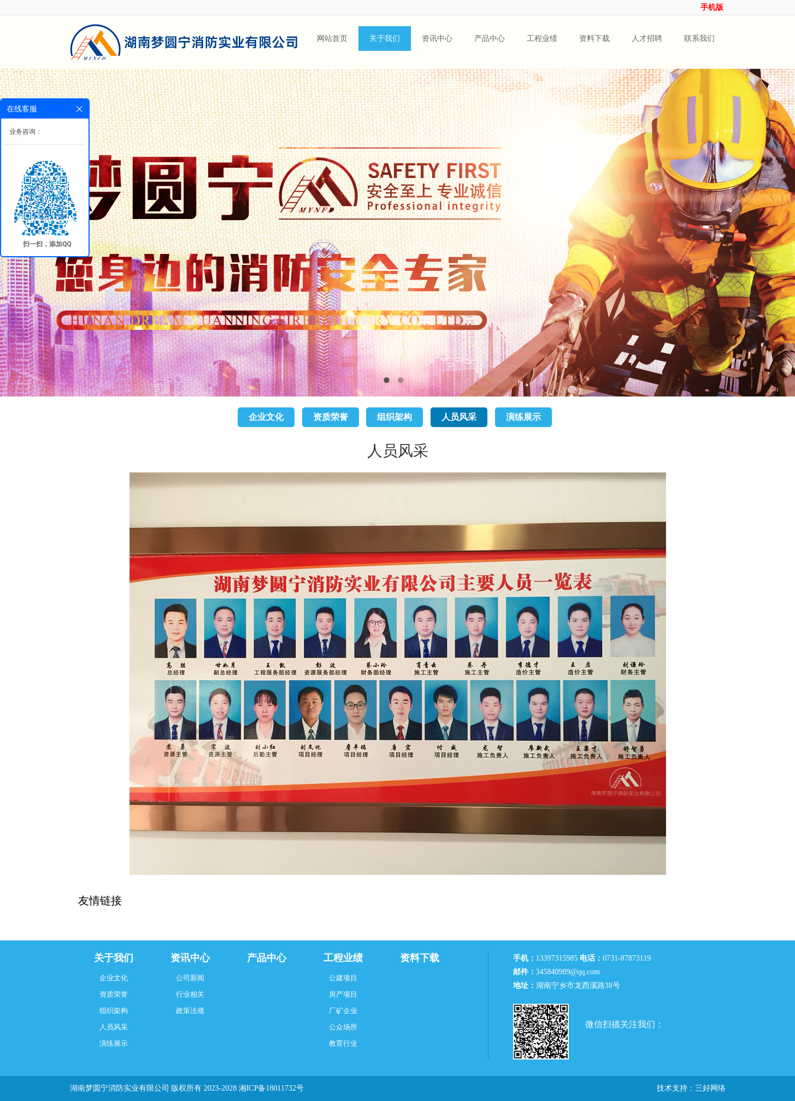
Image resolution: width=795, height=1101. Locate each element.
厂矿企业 (343, 1011)
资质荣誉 (330, 417)
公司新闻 (190, 978)
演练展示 (523, 417)
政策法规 (190, 1011)
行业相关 (190, 994)
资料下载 (419, 957)
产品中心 (266, 957)
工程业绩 (343, 957)
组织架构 (394, 417)
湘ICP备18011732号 (271, 1088)
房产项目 (343, 994)
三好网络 (710, 1088)
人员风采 (458, 417)
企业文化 (266, 417)
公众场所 (343, 1027)
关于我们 (113, 957)
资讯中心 (190, 957)
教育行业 (343, 1043)
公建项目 (343, 978)
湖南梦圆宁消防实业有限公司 (119, 1088)
